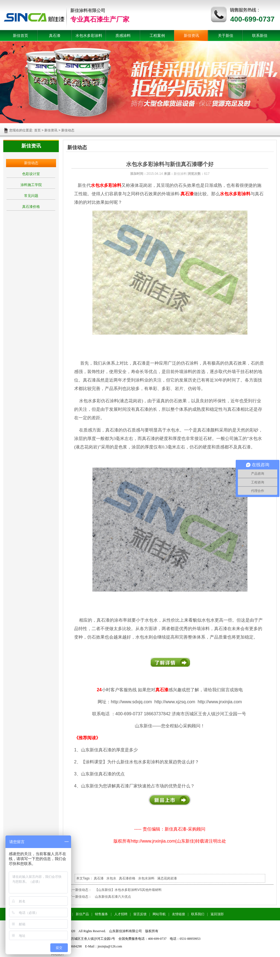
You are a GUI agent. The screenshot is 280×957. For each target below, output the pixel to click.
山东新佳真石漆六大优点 (113, 897)
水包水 (111, 878)
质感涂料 (123, 35)
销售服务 (101, 914)
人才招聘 (120, 914)
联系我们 (197, 914)
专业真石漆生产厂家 (99, 19)
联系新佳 (259, 35)
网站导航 (159, 914)
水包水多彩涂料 (88, 35)
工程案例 (157, 35)
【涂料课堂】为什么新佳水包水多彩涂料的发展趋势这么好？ (140, 762)
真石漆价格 (31, 207)
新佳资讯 (191, 35)
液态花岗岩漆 (167, 878)
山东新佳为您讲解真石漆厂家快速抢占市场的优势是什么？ (138, 786)
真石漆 (54, 35)
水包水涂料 (146, 878)
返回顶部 (217, 914)
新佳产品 (82, 914)
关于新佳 (225, 35)
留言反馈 (140, 914)
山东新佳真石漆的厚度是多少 (109, 750)
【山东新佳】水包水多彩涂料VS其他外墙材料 (128, 890)
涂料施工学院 (31, 185)
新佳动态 (31, 163)
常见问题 (31, 196)
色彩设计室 (31, 174)
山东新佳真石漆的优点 (103, 774)
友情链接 (178, 914)
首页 (37, 130)
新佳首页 (20, 35)
